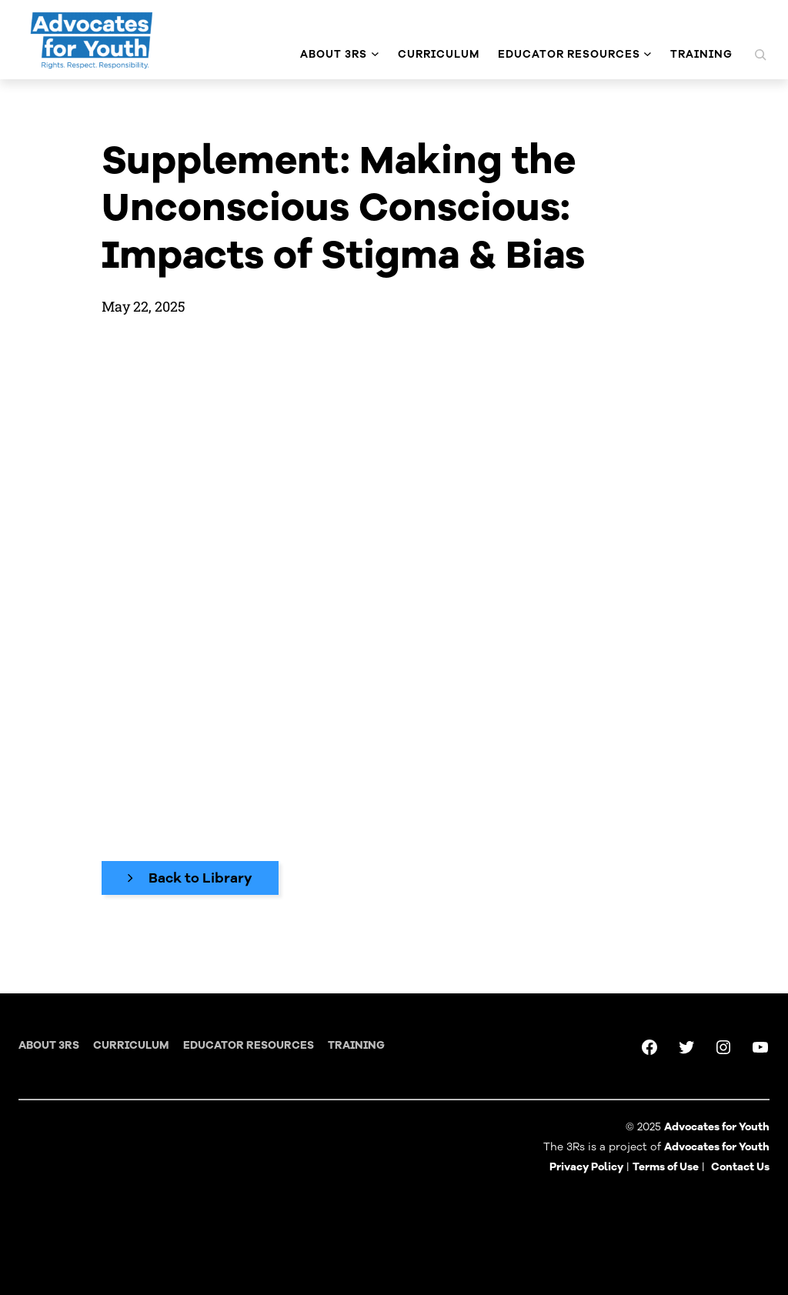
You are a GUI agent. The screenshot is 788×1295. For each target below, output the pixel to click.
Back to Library (200, 878)
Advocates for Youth (717, 1147)
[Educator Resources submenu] (647, 54)
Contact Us (740, 1167)
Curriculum (131, 1045)
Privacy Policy (586, 1167)
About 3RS (48, 1045)
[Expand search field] (760, 54)
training (356, 1045)
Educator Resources (248, 1045)
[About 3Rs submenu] (375, 54)
